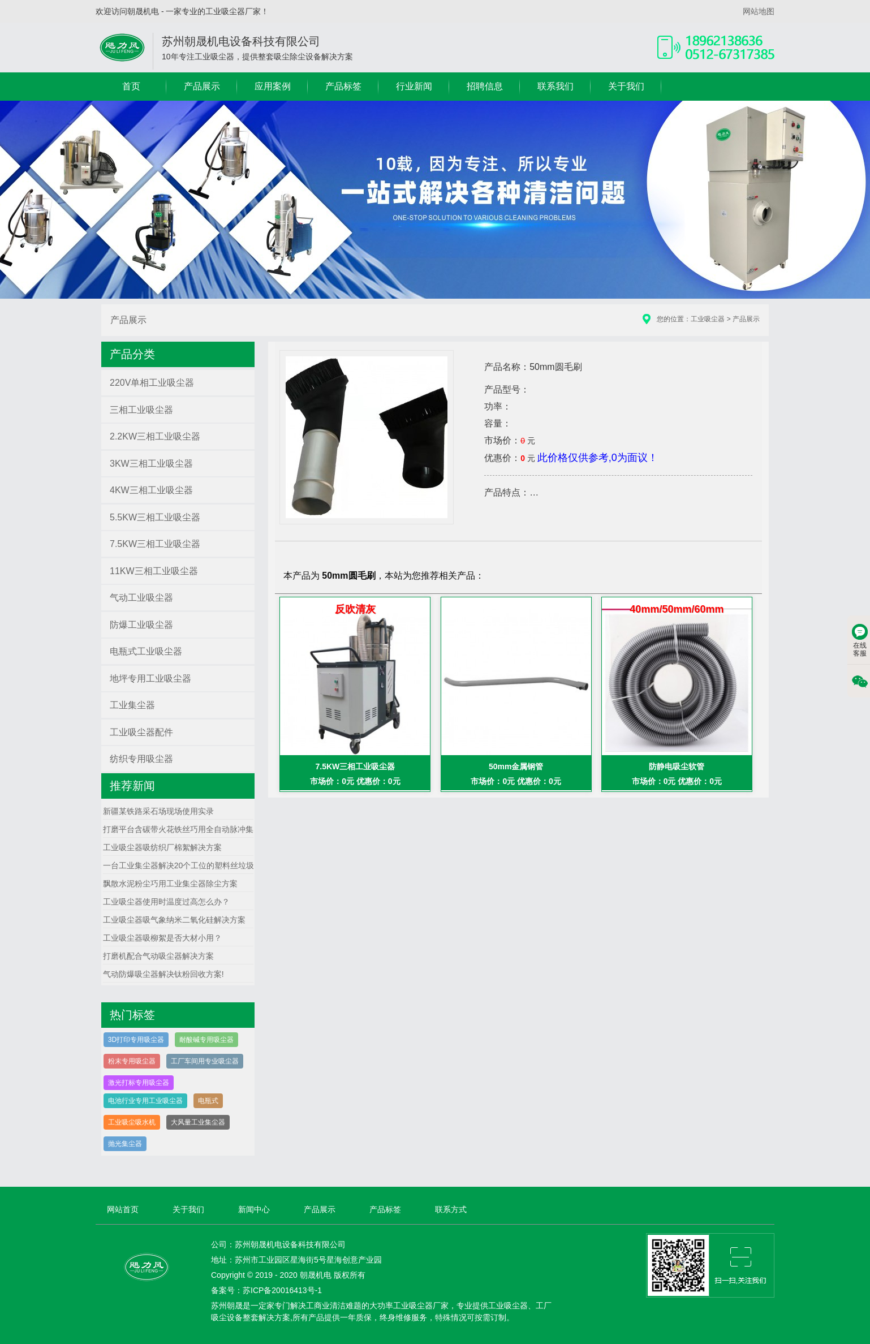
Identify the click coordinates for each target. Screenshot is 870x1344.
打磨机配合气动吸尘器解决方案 (158, 955)
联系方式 (451, 1209)
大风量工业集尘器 (198, 1122)
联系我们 (555, 86)
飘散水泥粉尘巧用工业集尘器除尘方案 (170, 883)
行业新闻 (414, 86)
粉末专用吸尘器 (132, 1061)
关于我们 (626, 86)
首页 (131, 86)
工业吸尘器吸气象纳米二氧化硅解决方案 (174, 919)
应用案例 (273, 86)
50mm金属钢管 (516, 766)
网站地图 (758, 11)
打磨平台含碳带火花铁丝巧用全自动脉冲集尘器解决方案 (202, 829)
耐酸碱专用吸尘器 (206, 1040)
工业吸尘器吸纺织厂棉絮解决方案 (162, 847)
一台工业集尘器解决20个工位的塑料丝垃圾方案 (186, 865)
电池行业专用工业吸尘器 (145, 1101)
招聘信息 (485, 86)
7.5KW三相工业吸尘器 (355, 766)
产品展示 (202, 86)
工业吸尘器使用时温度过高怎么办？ (166, 901)
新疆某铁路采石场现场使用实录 (158, 811)
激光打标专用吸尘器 (138, 1083)
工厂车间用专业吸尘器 (205, 1061)
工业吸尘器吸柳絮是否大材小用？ (162, 937)
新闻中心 (254, 1209)
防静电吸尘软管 (676, 766)
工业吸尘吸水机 (132, 1122)
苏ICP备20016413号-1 (282, 1290)
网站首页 (123, 1209)
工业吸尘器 (708, 319)
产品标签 (343, 86)
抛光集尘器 (125, 1144)
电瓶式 (208, 1101)
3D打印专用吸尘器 (136, 1040)
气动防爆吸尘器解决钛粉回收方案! (163, 974)
